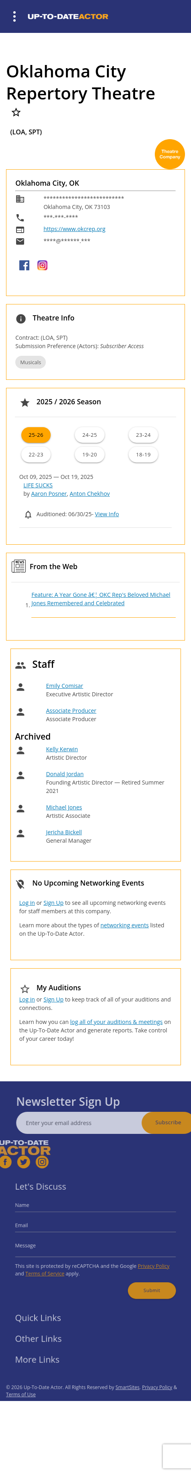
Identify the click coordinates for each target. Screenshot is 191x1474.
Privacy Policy (146, 1262)
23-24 (143, 434)
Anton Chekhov (90, 493)
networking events (125, 925)
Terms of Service (52, 1269)
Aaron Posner (49, 493)
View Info (107, 514)
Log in (27, 902)
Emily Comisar (64, 685)
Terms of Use (21, 1406)
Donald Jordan (65, 774)
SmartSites (127, 1399)
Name (32, 1209)
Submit (144, 1283)
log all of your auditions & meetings (116, 1022)
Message (34, 1244)
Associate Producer (71, 710)
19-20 (89, 454)
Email (31, 1227)
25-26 (36, 434)
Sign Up (53, 902)
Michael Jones (64, 807)
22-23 (36, 454)
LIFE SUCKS (38, 485)
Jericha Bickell (64, 832)
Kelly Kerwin (62, 749)
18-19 (143, 454)
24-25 (89, 434)
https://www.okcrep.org (74, 229)
